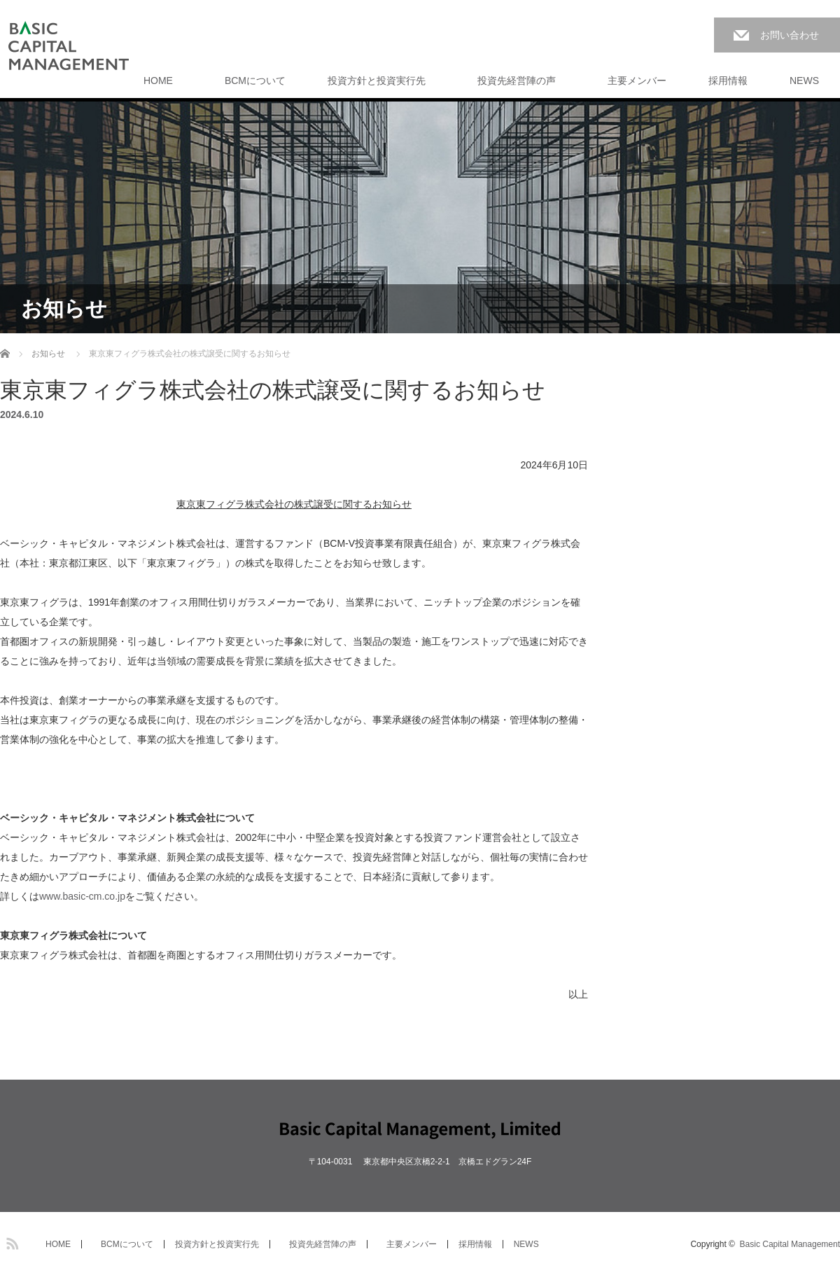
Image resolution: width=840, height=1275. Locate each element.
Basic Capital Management (790, 1244)
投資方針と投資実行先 (377, 80)
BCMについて (250, 80)
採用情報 (728, 80)
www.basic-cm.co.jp (82, 896)
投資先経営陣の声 (512, 80)
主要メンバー (632, 80)
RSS (10, 1241)
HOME (158, 80)
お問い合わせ (789, 35)
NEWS (804, 80)
